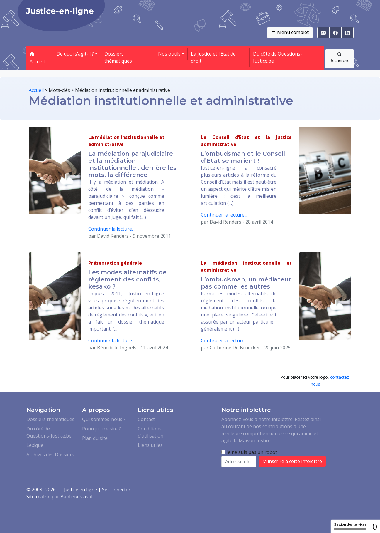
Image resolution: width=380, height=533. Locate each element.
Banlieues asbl (76, 496)
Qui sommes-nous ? (103, 419)
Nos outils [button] (169, 54)
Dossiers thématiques (118, 57)
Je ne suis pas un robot (249, 452)
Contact (146, 419)
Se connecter (116, 489)
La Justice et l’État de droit (213, 57)
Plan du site (95, 438)
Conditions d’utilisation (150, 432)
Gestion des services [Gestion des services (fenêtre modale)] (350, 526)
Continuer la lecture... (111, 229)
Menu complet (290, 32)
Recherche (340, 57)
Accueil (37, 58)
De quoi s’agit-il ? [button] (75, 54)
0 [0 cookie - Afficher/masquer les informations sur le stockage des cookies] (374, 526)
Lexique (34, 445)
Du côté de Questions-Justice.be (277, 57)
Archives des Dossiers (50, 454)
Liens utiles (150, 445)
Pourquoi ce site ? (101, 428)
